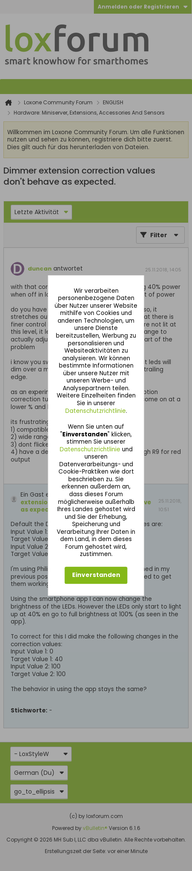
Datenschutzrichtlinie (95, 411)
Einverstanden (96, 575)
